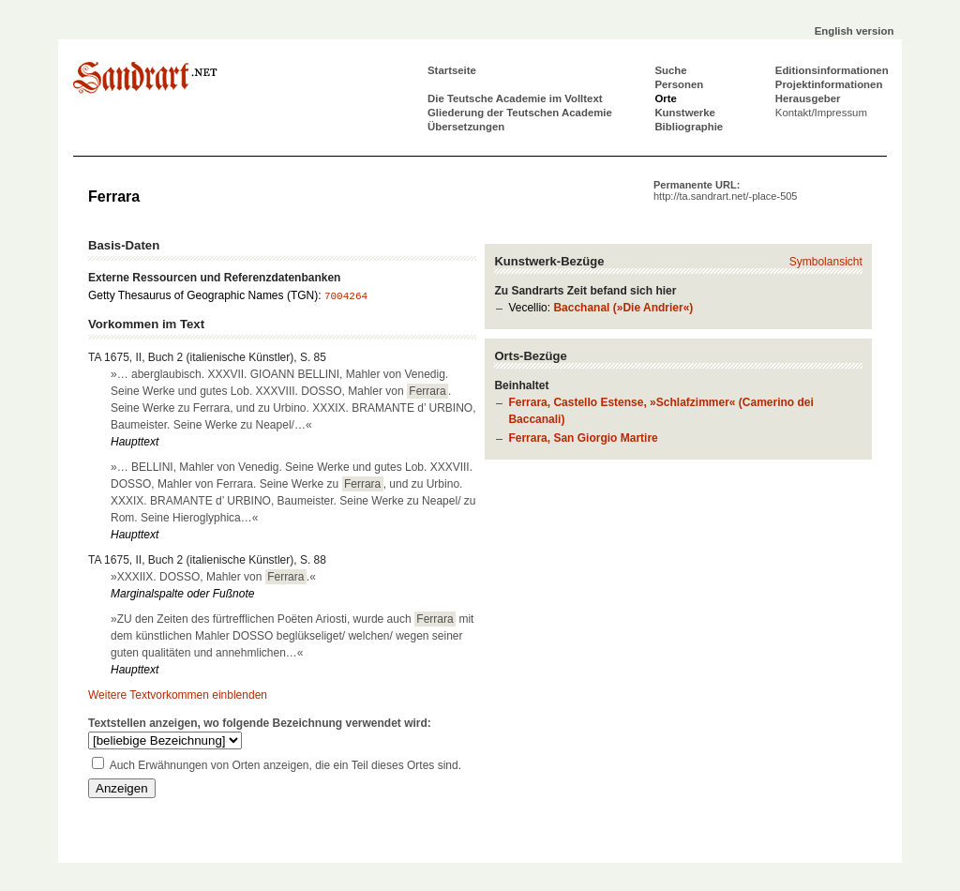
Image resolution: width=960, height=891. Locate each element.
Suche (670, 70)
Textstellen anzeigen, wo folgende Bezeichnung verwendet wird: (259, 723)
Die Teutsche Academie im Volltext (515, 98)
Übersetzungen (466, 126)
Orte (665, 98)
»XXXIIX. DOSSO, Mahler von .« (213, 576)
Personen (678, 84)
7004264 (346, 296)
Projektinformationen (829, 84)
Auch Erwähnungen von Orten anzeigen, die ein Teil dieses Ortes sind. (285, 765)
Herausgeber (808, 98)
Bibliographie (688, 126)
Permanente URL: (725, 190)
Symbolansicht (825, 261)
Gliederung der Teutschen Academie (520, 112)
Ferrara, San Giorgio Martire (582, 438)
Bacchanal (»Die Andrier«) (623, 307)
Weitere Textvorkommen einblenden (177, 695)
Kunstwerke (684, 112)
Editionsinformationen (832, 70)
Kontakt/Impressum (821, 112)
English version (854, 31)
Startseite (452, 70)
